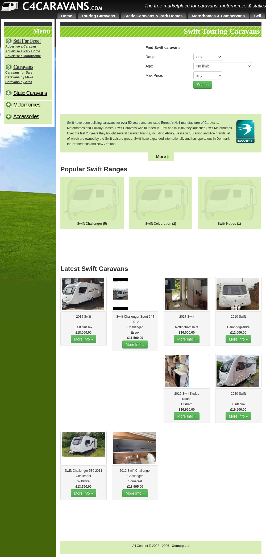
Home (66, 16)
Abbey (169, 133)
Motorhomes (26, 105)
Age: (149, 66)
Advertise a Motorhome (23, 56)
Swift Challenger (89, 224)
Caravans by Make (19, 77)
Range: (151, 57)
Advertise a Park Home (22, 51)
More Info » (83, 339)
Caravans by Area (18, 82)
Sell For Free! (27, 41)
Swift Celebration (158, 224)
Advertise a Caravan (20, 46)
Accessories (26, 116)
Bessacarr (183, 133)
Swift (87, 316)
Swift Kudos (227, 224)
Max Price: (154, 75)
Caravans (23, 67)
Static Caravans (30, 93)
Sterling (197, 133)
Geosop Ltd (181, 546)
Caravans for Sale (18, 72)
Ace (212, 133)
